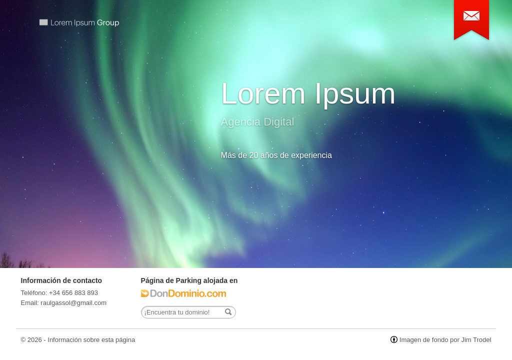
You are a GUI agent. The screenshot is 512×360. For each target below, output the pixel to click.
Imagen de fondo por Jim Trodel (446, 340)
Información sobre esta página (91, 340)
